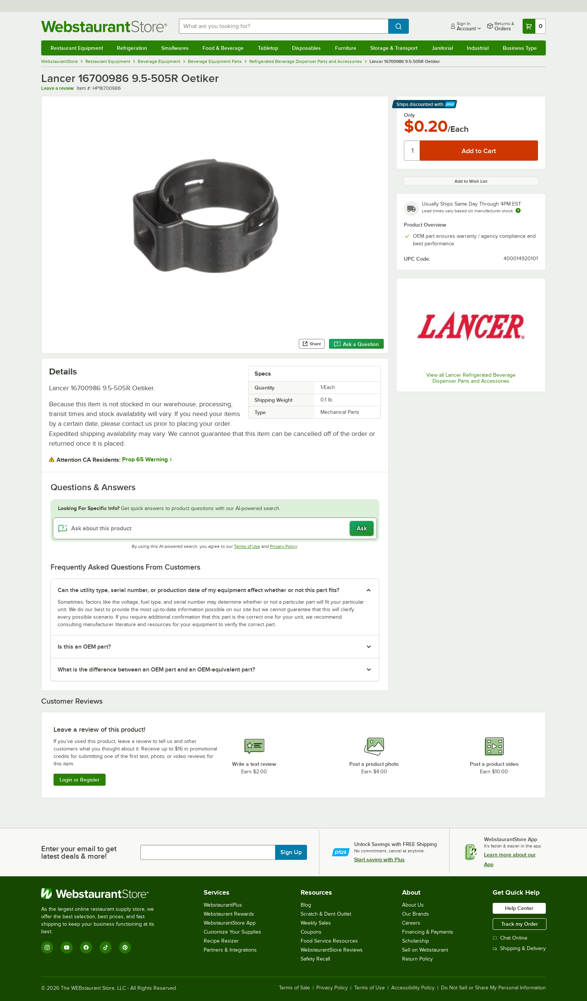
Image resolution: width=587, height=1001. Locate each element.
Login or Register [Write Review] (80, 780)
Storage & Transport (393, 48)
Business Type (520, 48)
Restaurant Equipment (77, 48)
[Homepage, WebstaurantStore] (104, 26)
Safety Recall (315, 959)
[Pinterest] (125, 947)
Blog (306, 905)
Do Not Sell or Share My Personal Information (493, 988)
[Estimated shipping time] (518, 210)
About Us (413, 905)
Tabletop (268, 48)
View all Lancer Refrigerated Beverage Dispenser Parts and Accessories (470, 378)
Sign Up (291, 852)
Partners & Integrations (230, 950)
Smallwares (175, 48)
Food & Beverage (223, 48)
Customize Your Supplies (232, 932)
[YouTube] (67, 947)
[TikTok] (106, 947)
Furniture (345, 48)
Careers (411, 923)
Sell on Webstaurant (425, 950)
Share (311, 344)
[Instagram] (47, 947)
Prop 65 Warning (145, 459)
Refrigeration (132, 48)
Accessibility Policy (413, 988)
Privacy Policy (283, 546)
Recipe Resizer (221, 941)
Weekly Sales (316, 923)
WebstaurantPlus (223, 905)
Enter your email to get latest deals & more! (78, 852)
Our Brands (415, 914)
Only (409, 115)
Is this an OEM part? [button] (84, 646)
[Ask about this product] (215, 528)
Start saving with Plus (379, 859)
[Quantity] (412, 150)
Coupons (311, 932)
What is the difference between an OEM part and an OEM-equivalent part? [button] (156, 669)
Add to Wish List (470, 181)
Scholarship (415, 941)
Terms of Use (247, 546)
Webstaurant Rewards (229, 914)
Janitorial (442, 48)
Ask (362, 528)
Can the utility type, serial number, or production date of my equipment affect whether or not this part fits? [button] (198, 590)
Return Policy (417, 959)
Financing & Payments (427, 932)
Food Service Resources (329, 941)
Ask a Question (356, 344)
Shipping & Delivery (519, 948)
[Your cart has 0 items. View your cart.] (534, 26)
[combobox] (284, 26)
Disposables (306, 48)
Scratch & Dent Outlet (326, 914)
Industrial (478, 48)
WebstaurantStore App (230, 923)
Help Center (519, 908)
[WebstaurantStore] (102, 894)
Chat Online (510, 938)
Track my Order (519, 924)
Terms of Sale (294, 988)
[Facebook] (86, 947)
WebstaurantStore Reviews (332, 950)
